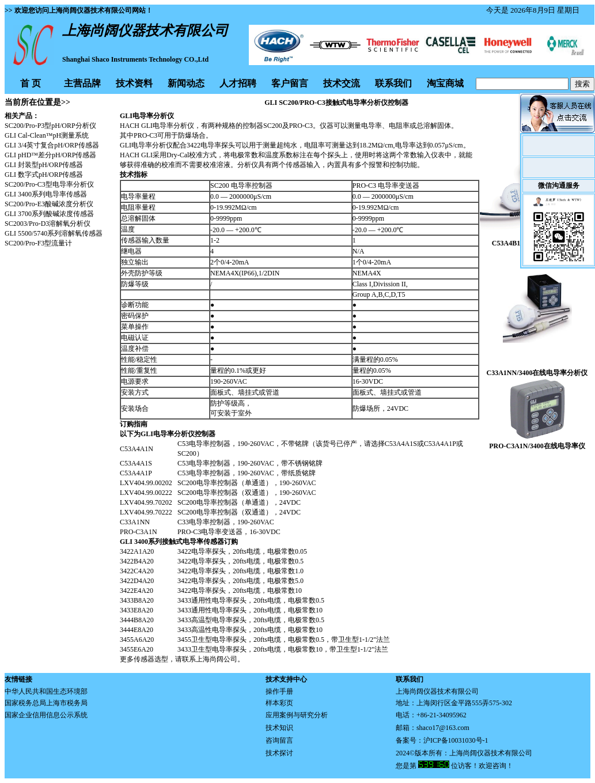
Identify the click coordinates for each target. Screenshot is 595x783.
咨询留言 (279, 740)
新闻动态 (186, 83)
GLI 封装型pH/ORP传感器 (44, 165)
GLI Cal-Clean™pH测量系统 (47, 135)
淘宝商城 (445, 83)
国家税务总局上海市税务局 (46, 703)
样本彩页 (279, 703)
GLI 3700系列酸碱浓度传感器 (49, 214)
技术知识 (279, 728)
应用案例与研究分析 (297, 715)
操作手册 (279, 691)
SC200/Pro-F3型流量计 (38, 243)
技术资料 (134, 83)
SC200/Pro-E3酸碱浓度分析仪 (49, 204)
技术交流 (341, 83)
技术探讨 (279, 753)
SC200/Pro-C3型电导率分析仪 (49, 184)
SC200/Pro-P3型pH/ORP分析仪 (50, 126)
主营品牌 (82, 83)
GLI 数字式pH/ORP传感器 (44, 175)
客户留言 (289, 83)
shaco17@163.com (442, 728)
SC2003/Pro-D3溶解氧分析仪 (47, 224)
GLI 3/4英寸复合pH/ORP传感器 (52, 145)
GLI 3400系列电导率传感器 (46, 194)
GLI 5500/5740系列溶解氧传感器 (54, 233)
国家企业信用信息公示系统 (46, 715)
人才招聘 (237, 83)
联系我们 (393, 83)
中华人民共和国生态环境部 (46, 691)
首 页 (30, 83)
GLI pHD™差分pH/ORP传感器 (50, 155)
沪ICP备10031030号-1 (455, 740)
